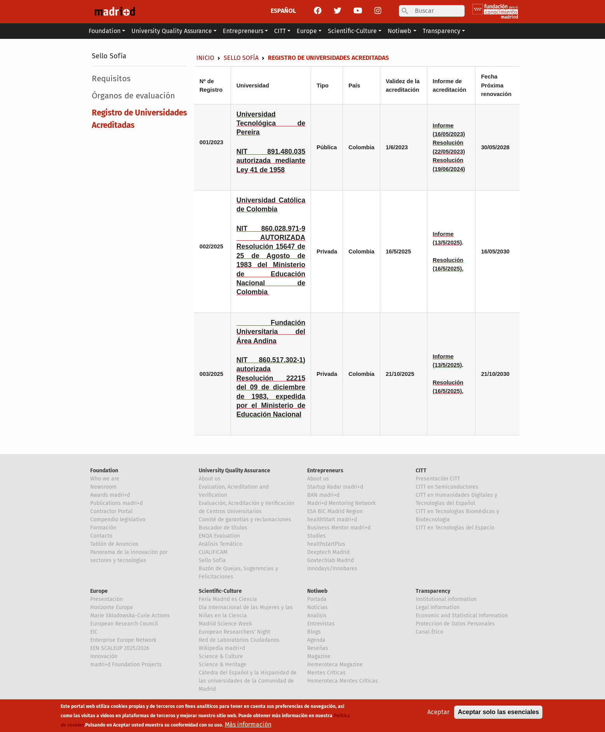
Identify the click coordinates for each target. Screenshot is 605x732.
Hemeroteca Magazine (335, 664)
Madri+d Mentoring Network (341, 503)
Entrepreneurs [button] (243, 31)
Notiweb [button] (399, 31)
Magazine (318, 656)
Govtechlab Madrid (330, 560)
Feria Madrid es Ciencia (228, 599)
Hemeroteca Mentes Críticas (342, 681)
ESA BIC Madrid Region (335, 511)
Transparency (433, 591)
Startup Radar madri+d (335, 487)
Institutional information (446, 599)
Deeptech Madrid (328, 552)
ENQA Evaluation (219, 536)
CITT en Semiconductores (447, 487)
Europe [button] (307, 31)
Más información (248, 724)
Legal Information (438, 607)
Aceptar (438, 712)
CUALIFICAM (213, 552)
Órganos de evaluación (133, 96)
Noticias (317, 607)
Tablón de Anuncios (114, 544)
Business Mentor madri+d (339, 527)
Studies (316, 536)
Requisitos (111, 79)
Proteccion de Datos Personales (455, 623)
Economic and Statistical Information (462, 615)
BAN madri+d (323, 495)
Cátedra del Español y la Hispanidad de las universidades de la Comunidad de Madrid (248, 680)
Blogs (314, 632)
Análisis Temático (220, 544)
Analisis (317, 615)
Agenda (316, 640)
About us (209, 478)
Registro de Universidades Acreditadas (139, 119)
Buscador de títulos (223, 527)
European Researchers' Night (234, 632)
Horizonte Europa (111, 607)
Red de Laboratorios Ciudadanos (239, 640)
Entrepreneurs (325, 470)
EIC (94, 632)
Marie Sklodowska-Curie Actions (130, 615)
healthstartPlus (326, 544)
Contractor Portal (111, 511)
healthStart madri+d (332, 519)
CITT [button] (280, 31)
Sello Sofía (109, 56)
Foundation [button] (105, 31)
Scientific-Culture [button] (352, 31)
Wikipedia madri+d (222, 648)
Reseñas (317, 648)
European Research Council (124, 623)
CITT (421, 470)
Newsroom (103, 487)
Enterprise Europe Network (123, 640)
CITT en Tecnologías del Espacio (455, 527)
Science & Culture (221, 656)
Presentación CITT (438, 478)
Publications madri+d (116, 503)
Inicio (205, 57)
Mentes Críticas (326, 672)
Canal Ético (429, 632)
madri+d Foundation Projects (126, 664)
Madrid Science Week (225, 623)
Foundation (104, 470)
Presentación (106, 599)
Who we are (104, 478)
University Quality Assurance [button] (171, 31)
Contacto (101, 536)
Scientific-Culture (220, 591)
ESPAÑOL (283, 10)
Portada (317, 599)
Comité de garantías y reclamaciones (245, 519)
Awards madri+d (110, 495)
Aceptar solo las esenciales (498, 712)
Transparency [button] (441, 31)
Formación (103, 527)
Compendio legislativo (117, 519)
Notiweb (317, 591)
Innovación (103, 656)
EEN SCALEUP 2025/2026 (119, 648)
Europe (99, 591)
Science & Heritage (223, 664)
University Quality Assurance (234, 470)
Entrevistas (321, 623)
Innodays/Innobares (332, 568)
